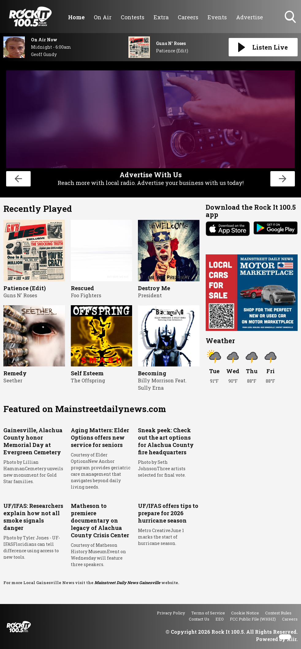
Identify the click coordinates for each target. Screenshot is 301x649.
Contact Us (199, 619)
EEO (219, 619)
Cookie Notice (245, 613)
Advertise (249, 17)
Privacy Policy (171, 613)
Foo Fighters (86, 295)
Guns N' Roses (20, 295)
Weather (220, 340)
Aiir (291, 639)
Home (76, 17)
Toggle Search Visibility (291, 17)
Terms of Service (208, 613)
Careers (188, 17)
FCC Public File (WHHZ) (253, 619)
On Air (103, 17)
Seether (12, 380)
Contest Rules (278, 613)
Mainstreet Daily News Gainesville (127, 582)
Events (217, 17)
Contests (132, 17)
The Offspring (88, 380)
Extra (161, 17)
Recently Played (37, 208)
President (150, 295)
